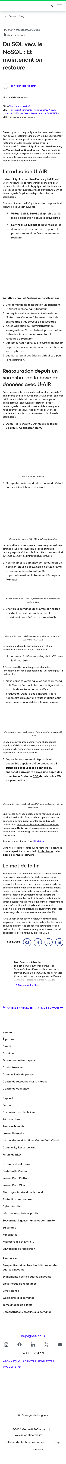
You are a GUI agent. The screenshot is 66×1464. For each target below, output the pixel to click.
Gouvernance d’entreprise (19, 1060)
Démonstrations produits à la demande (27, 1311)
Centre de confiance (16, 1088)
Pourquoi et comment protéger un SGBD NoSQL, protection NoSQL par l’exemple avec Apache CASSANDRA (31, 111)
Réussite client (12, 1119)
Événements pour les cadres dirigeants (27, 1276)
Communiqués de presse (18, 1074)
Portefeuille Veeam (15, 1171)
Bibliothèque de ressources (19, 1283)
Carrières (8, 1053)
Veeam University (13, 1133)
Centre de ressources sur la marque (25, 1081)
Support (8, 1105)
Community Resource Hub (19, 1147)
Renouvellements (13, 1126)
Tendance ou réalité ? (19, 106)
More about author (26, 985)
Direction (8, 1046)
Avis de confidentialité (28, 1435)
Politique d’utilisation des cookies (25, 1442)
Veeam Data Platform (16, 1178)
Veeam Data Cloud (14, 1185)
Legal (57, 1442)
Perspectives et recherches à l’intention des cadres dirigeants (30, 1267)
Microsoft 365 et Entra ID (18, 1241)
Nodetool (39, 841)
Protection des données (18, 1199)
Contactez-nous (13, 1067)
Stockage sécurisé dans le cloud (23, 1192)
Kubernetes (10, 1234)
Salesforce (9, 1227)
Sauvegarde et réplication (19, 1248)
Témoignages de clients (17, 1304)
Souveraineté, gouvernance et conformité (29, 1220)
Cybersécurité (12, 1206)
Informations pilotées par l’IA (21, 1213)
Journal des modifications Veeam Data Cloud (31, 1140)
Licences (37, 1449)
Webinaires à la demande (18, 1297)
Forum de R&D (12, 1154)
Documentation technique (19, 1112)
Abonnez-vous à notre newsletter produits (28, 1364)
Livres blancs (11, 1290)
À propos (8, 1039)
